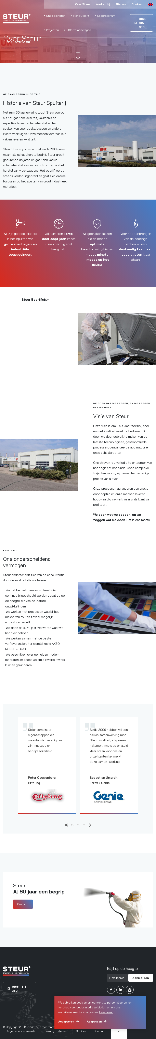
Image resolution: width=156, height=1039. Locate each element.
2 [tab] (72, 824)
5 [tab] (89, 824)
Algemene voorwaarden (22, 1031)
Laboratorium (105, 16)
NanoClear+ (81, 16)
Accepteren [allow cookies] (66, 1021)
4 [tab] (84, 824)
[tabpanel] (47, 768)
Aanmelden (140, 978)
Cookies (81, 1031)
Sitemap (99, 1031)
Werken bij (103, 4)
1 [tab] (66, 824)
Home (8, 41)
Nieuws (121, 4)
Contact (137, 4)
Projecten (52, 30)
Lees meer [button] (106, 1012)
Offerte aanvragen (78, 30)
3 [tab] (78, 824)
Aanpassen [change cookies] (94, 1021)
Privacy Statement (56, 1031)
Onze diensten (55, 16)
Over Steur (82, 4)
